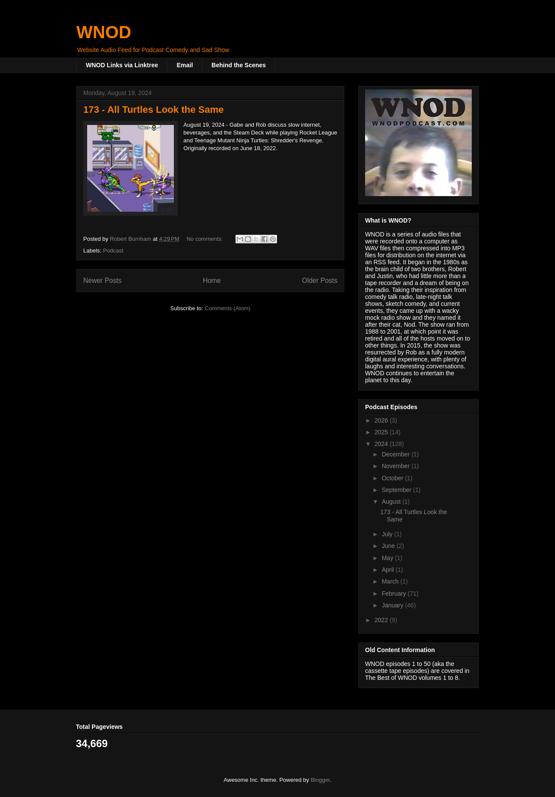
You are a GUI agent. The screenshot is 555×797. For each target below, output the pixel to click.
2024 (382, 443)
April (388, 569)
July (388, 534)
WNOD (103, 32)
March (391, 581)
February (395, 593)
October (393, 478)
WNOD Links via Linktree (122, 65)
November (396, 465)
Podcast (113, 250)
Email (184, 65)
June (389, 545)
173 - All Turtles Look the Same (153, 109)
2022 (382, 620)
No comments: (205, 239)
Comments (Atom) (227, 308)
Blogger (320, 780)
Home (212, 280)
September (397, 489)
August (392, 501)
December (396, 454)
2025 (382, 432)
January (393, 605)
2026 (382, 420)
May (388, 557)
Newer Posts (102, 280)
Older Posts (319, 280)
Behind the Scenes (239, 65)
